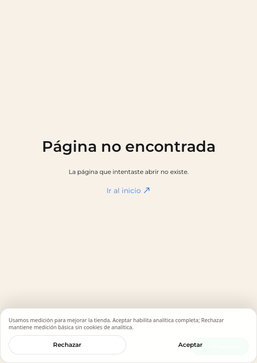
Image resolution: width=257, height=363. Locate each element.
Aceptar (190, 344)
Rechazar (67, 344)
